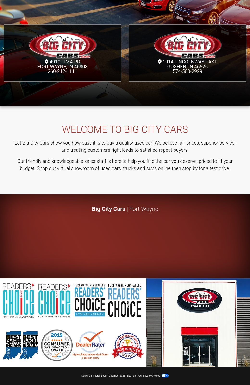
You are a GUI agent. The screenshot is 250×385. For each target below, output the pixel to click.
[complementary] (235, 370)
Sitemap (131, 375)
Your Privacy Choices (153, 375)
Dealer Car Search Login (94, 375)
